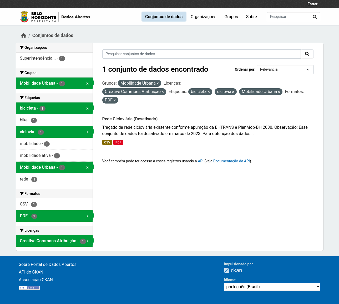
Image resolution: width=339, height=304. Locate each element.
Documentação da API (231, 161)
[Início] (23, 35)
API (201, 161)
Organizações (203, 16)
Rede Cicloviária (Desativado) (130, 118)
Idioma (229, 280)
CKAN (233, 270)
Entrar (313, 4)
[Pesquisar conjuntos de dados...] (293, 16)
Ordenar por (245, 69)
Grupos (231, 16)
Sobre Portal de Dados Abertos (48, 264)
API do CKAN (31, 272)
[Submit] (314, 16)
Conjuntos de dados (164, 16)
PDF (118, 142)
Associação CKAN (36, 279)
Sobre (251, 16)
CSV (107, 142)
